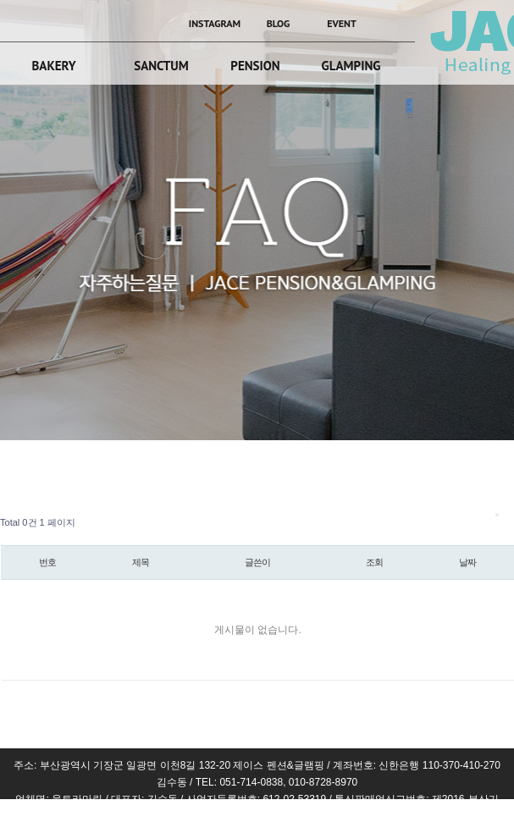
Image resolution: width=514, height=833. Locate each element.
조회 (374, 562)
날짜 (467, 562)
